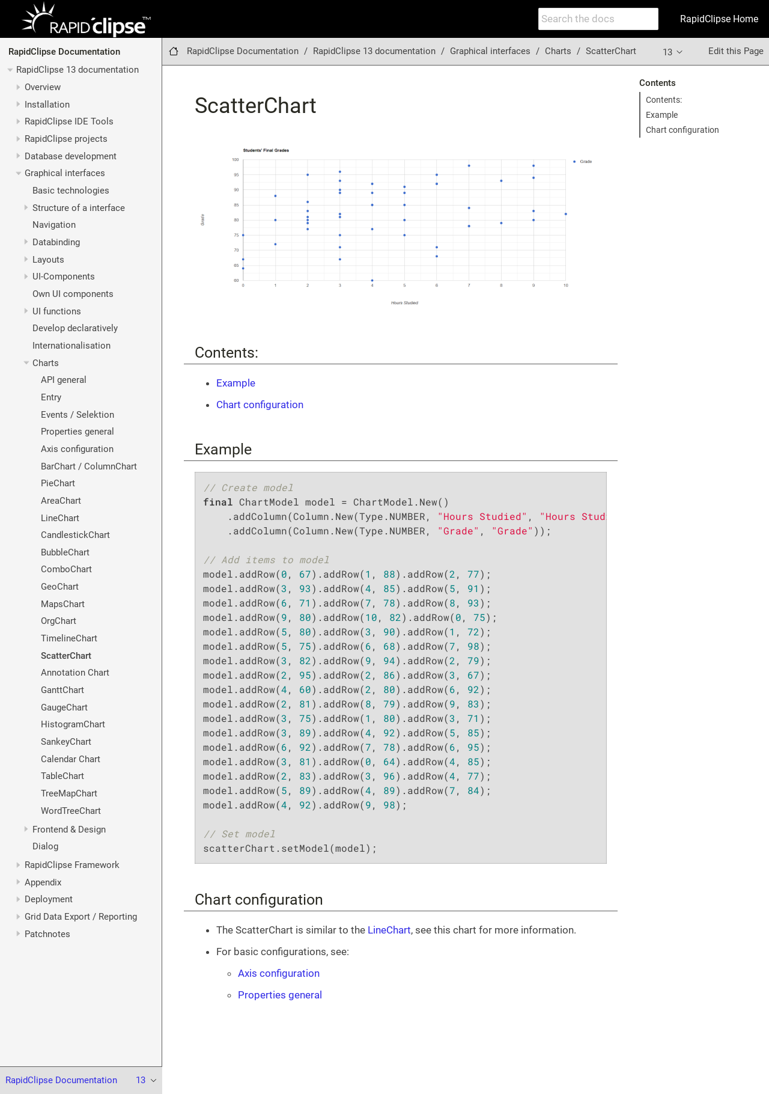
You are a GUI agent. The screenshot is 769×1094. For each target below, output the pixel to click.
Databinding (56, 242)
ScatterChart (66, 655)
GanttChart (62, 690)
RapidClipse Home (719, 19)
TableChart (62, 776)
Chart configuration (682, 130)
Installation (47, 104)
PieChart (58, 483)
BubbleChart (65, 552)
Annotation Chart (75, 672)
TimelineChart (69, 638)
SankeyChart (66, 741)
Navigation (54, 224)
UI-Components (63, 276)
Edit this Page (736, 51)
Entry (51, 397)
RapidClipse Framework (72, 865)
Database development (71, 156)
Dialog (45, 846)
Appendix (43, 882)
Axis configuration (77, 449)
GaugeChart (64, 707)
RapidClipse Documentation (64, 51)
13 (673, 52)
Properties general (77, 431)
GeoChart (60, 586)
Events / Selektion (77, 414)
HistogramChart (73, 724)
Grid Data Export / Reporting (81, 916)
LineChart (60, 518)
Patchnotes (47, 934)
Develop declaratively (75, 328)
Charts (45, 363)
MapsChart (63, 604)
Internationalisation (71, 345)
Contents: (664, 100)
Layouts (48, 259)
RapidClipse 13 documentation (77, 69)
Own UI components (73, 294)
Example (662, 115)
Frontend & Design (69, 829)
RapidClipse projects (66, 138)
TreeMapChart (69, 793)
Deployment (49, 899)
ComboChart (66, 569)
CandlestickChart (75, 535)
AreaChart (61, 500)
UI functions (56, 311)
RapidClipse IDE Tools (69, 121)
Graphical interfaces (65, 173)
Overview (43, 87)
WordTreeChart (71, 810)
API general (64, 379)
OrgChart (58, 621)
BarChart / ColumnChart (89, 466)
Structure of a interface (78, 208)
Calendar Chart (70, 759)
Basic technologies (70, 190)
